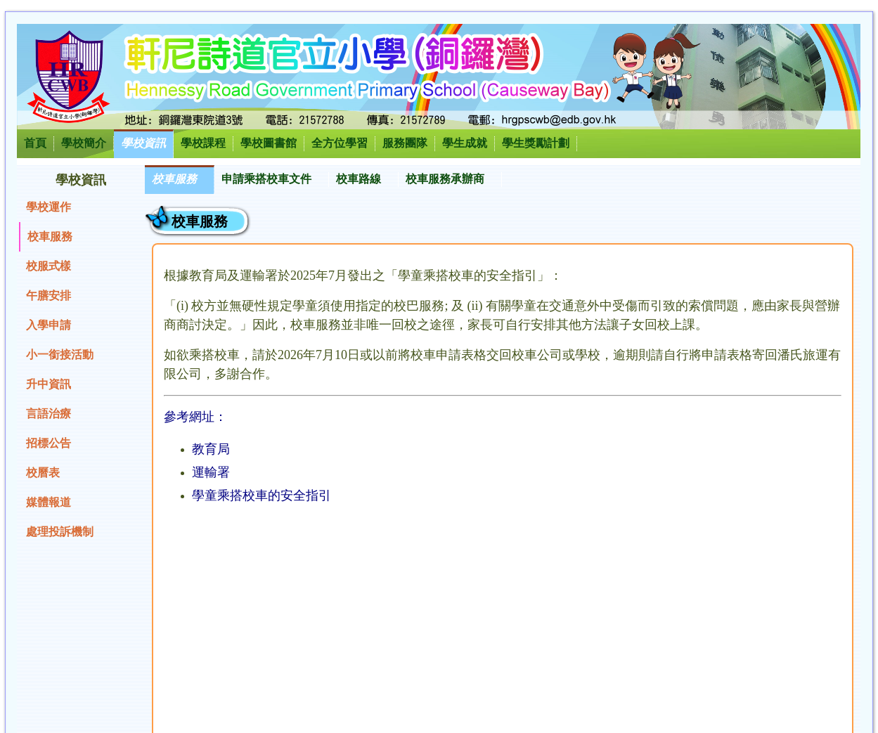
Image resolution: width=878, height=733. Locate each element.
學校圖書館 (268, 143)
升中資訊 (48, 384)
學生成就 (464, 143)
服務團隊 (404, 143)
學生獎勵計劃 (535, 143)
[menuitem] (179, 179)
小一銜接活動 (59, 355)
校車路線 (358, 179)
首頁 (35, 143)
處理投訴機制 (59, 532)
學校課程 (203, 143)
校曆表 (43, 473)
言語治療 (48, 414)
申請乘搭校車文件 (266, 179)
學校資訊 (143, 143)
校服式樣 (48, 266)
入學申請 (48, 325)
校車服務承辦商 (445, 179)
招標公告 (48, 443)
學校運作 (48, 207)
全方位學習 (339, 143)
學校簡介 (83, 143)
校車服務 (49, 236)
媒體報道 (48, 502)
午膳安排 (48, 295)
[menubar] (323, 179)
